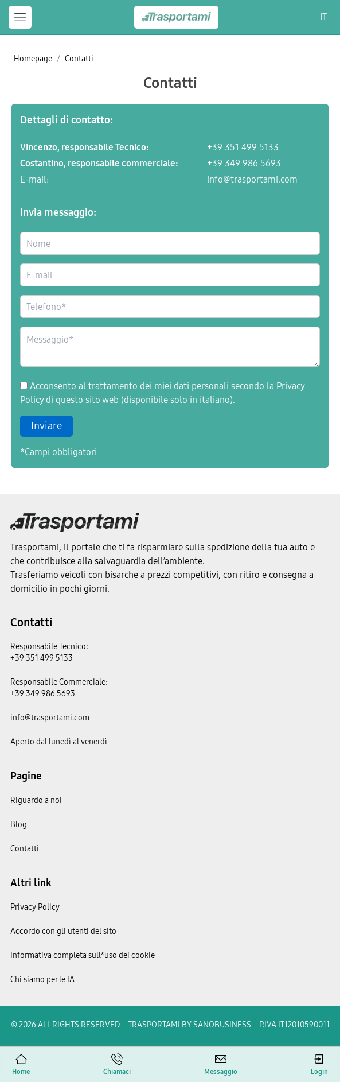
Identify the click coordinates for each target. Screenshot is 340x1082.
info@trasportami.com (252, 179)
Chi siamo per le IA (42, 979)
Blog (18, 824)
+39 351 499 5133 (243, 147)
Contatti (31, 622)
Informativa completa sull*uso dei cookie (82, 955)
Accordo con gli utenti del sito (63, 931)
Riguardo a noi (36, 800)
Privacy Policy (35, 907)
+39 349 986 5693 (244, 163)
